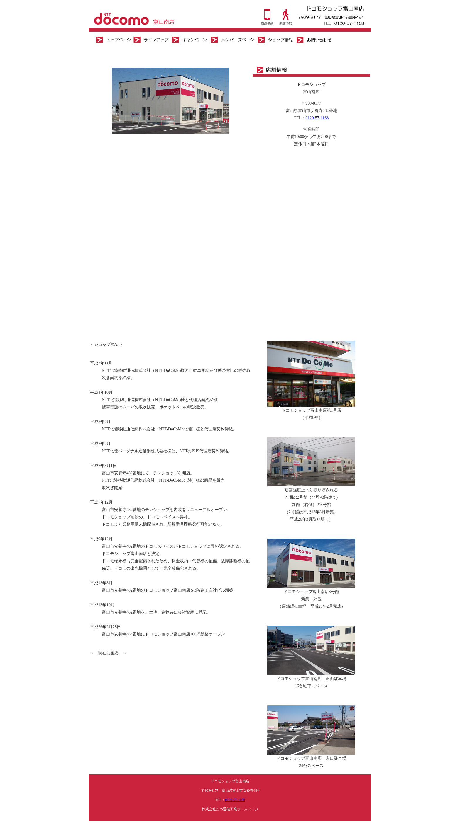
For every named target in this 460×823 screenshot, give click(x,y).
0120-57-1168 (317, 118)
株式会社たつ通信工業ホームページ (230, 809)
